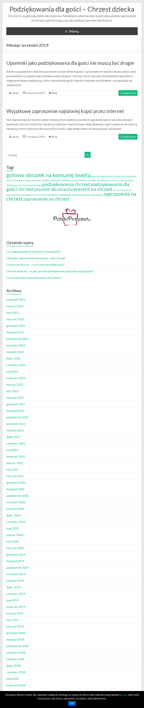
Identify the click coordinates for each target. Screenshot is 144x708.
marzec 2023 (14, 306)
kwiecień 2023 (15, 299)
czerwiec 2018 (15, 672)
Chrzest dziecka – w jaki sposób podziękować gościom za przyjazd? (50, 271)
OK (72, 703)
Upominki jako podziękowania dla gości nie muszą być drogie (70, 63)
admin (15, 92)
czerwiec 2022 (15, 365)
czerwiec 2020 (15, 521)
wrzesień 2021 (15, 423)
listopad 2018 (15, 639)
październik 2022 (17, 338)
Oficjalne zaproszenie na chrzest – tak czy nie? (36, 258)
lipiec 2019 (13, 587)
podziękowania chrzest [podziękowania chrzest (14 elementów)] (66, 184)
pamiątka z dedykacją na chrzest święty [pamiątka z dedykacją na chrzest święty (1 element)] (106, 180)
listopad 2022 (15, 332)
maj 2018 (12, 678)
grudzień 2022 (15, 325)
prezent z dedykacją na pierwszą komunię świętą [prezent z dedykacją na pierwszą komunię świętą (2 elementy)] (75, 194)
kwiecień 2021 (15, 456)
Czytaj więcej (128, 92)
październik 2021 (17, 417)
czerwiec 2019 (15, 593)
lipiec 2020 (13, 515)
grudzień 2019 (15, 554)
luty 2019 (12, 620)
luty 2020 (12, 541)
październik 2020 (17, 495)
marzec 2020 (14, 535)
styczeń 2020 (15, 548)
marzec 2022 (14, 384)
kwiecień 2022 (15, 378)
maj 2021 (12, 450)
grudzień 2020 (15, 482)
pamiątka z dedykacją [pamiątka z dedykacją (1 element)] (41, 180)
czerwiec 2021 (15, 443)
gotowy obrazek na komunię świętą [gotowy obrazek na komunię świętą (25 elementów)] (48, 175)
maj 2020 (12, 528)
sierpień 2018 (15, 659)
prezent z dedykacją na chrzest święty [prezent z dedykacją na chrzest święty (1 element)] (30, 195)
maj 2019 (12, 600)
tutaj (124, 694)
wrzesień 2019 (15, 574)
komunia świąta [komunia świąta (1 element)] (98, 176)
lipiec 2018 (13, 665)
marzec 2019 (14, 613)
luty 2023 (12, 312)
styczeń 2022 (15, 397)
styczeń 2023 (15, 319)
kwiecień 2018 (15, 685)
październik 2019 (17, 567)
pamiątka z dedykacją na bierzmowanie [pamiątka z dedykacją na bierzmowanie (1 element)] (70, 180)
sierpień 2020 (15, 508)
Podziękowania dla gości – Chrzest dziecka (72, 9)
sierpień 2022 (15, 352)
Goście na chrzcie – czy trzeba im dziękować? (35, 264)
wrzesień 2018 (15, 652)
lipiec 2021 (13, 437)
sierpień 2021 (15, 430)
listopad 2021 (15, 410)
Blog (54, 92)
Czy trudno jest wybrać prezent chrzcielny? (34, 277)
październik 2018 (17, 646)
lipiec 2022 (13, 358)
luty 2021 (12, 469)
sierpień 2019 (15, 580)
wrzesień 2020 (15, 502)
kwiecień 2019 (15, 606)
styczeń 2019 (15, 626)
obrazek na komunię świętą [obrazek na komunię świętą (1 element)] (118, 176)
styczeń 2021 (15, 476)
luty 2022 (12, 391)
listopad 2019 (15, 561)
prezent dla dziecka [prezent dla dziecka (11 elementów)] (53, 189)
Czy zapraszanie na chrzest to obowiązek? (33, 251)
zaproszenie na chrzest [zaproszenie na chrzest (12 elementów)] (46, 199)
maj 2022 (12, 371)
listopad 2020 (15, 489)
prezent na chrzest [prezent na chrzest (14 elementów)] (93, 189)
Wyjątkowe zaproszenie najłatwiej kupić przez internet (65, 111)
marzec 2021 (14, 463)
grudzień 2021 (15, 404)
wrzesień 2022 (15, 345)
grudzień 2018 (15, 633)
